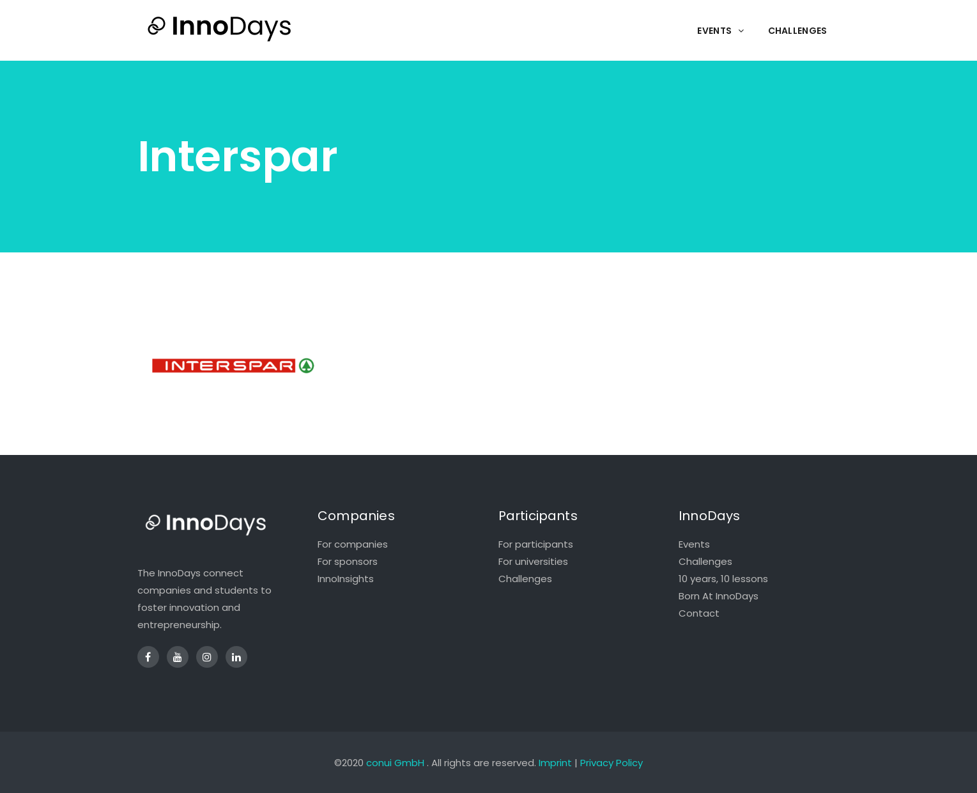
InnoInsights (346, 578)
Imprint (555, 762)
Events (694, 544)
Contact (699, 613)
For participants (535, 544)
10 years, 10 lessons (723, 578)
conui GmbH (395, 762)
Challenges (525, 578)
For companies (353, 544)
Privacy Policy (611, 762)
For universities (533, 561)
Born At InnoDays (718, 596)
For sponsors (348, 561)
